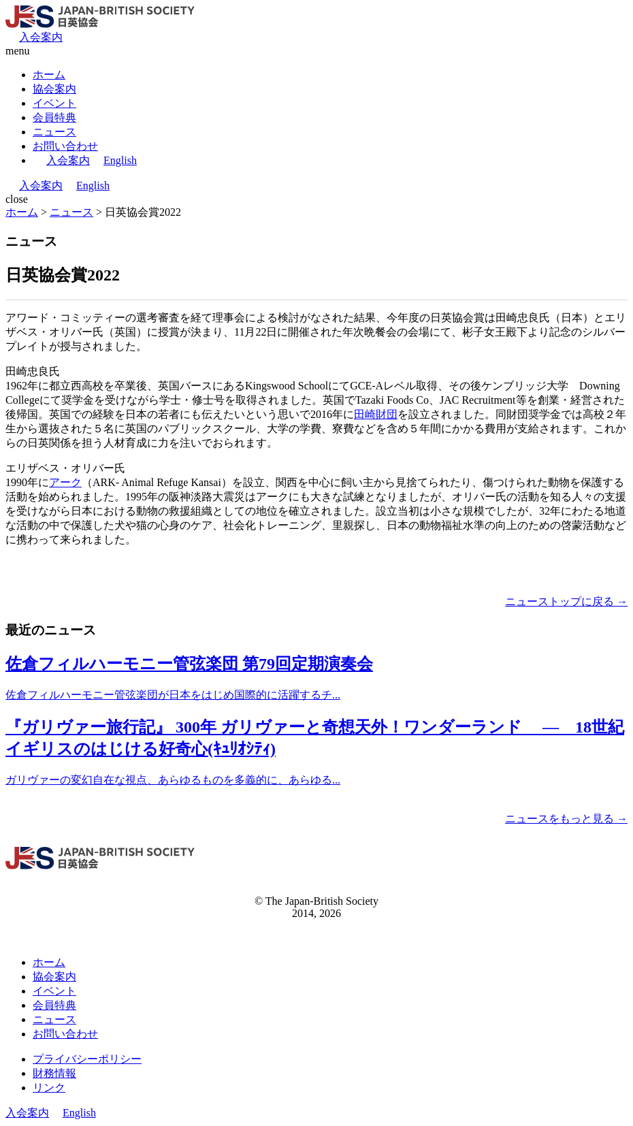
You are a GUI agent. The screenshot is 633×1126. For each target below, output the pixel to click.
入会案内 (41, 37)
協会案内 (54, 89)
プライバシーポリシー (87, 1059)
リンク (49, 1087)
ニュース (54, 132)
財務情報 (54, 1073)
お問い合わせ (65, 146)
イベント (54, 103)
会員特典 (54, 117)
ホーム (49, 74)
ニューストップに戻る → (566, 601)
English (120, 160)
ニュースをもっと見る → (566, 818)
